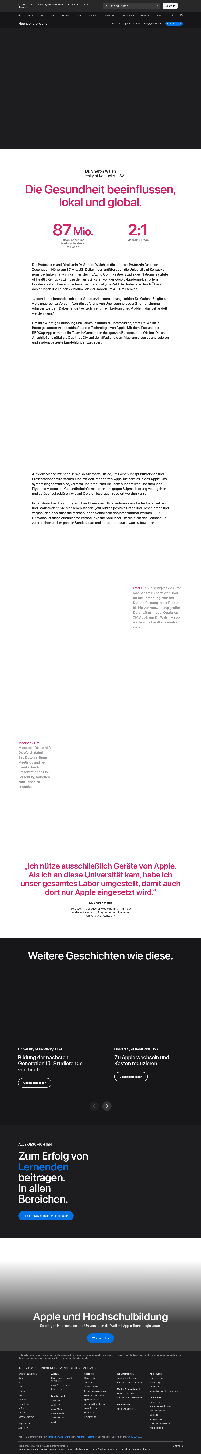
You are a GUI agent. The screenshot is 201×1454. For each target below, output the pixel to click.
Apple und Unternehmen (128, 1378)
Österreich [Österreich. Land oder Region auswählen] (178, 1446)
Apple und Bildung (125, 1393)
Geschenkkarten (26, 1417)
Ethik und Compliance (160, 1424)
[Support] (160, 15)
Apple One (56, 1400)
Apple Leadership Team (160, 1406)
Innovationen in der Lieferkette (164, 1391)
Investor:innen (156, 1419)
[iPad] (53, 15)
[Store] (30, 15)
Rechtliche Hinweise (129, 1449)
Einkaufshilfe (90, 1417)
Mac (20, 1382)
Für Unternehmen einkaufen (130, 1382)
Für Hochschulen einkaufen (129, 1398)
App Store (56, 1422)
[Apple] (19, 15)
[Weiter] (107, 1106)
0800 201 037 (134, 1437)
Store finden (90, 1378)
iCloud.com (56, 1389)
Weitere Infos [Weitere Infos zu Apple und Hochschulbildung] (100, 1338)
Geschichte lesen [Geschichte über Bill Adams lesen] (131, 1076)
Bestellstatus (90, 1412)
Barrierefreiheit (157, 1378)
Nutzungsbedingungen (78, 1449)
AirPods (22, 1399)
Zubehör (22, 1412)
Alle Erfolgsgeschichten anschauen (46, 1215)
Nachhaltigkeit (156, 1382)
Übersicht (115, 23)
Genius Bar (89, 1382)
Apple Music (57, 1409)
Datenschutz (156, 1387)
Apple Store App (91, 1399)
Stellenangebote (157, 1411)
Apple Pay (23, 1428)
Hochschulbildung (33, 24)
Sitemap (146, 1449)
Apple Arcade (57, 1413)
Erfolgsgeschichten (152, 23)
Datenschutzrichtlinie (28, 1449)
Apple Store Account (60, 1385)
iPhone (21, 1391)
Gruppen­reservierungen (95, 1391)
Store (20, 1378)
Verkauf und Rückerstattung (104, 1449)
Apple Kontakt (156, 1428)
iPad (20, 1387)
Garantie (154, 1415)
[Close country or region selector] (181, 5)
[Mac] (42, 15)
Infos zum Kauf (174, 23)
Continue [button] (170, 6)
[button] (131, 5)
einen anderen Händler (85, 1437)
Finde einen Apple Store (59, 1437)
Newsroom (155, 1402)
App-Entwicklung (132, 23)
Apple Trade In (90, 1408)
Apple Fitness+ (58, 1417)
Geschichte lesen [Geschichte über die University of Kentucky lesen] (34, 1082)
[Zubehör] (145, 15)
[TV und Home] (108, 15)
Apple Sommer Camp (94, 1395)
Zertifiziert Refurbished (94, 1404)
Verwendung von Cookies (53, 1449)
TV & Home (23, 1404)
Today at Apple (91, 1387)
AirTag (21, 1408)
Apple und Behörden (126, 1409)
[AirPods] (92, 15)
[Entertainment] (127, 15)
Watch (21, 1395)
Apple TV (55, 1405)
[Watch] (78, 15)
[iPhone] (65, 15)
